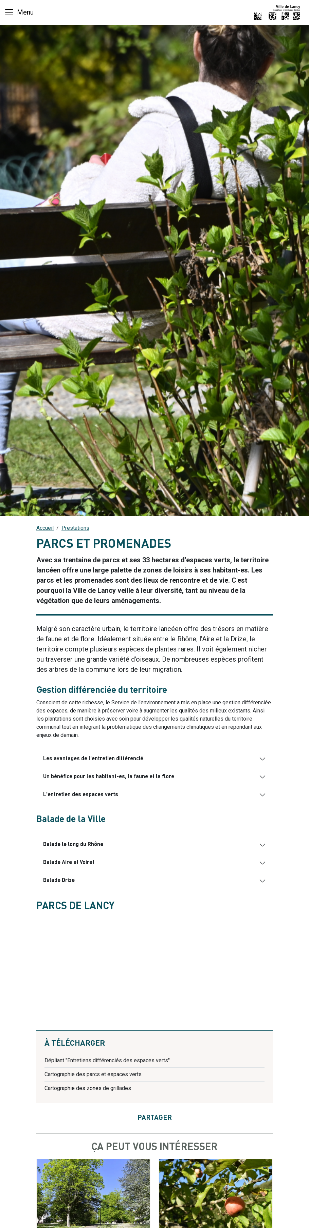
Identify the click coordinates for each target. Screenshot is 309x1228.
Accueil (45, 528)
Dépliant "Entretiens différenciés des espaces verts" (107, 1060)
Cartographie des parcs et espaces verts (93, 1074)
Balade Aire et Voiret (68, 862)
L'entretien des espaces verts (80, 795)
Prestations (75, 528)
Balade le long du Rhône (73, 844)
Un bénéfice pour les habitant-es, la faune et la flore (108, 777)
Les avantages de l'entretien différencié (93, 759)
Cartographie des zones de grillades (87, 1088)
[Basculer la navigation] (19, 12)
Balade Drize (59, 880)
